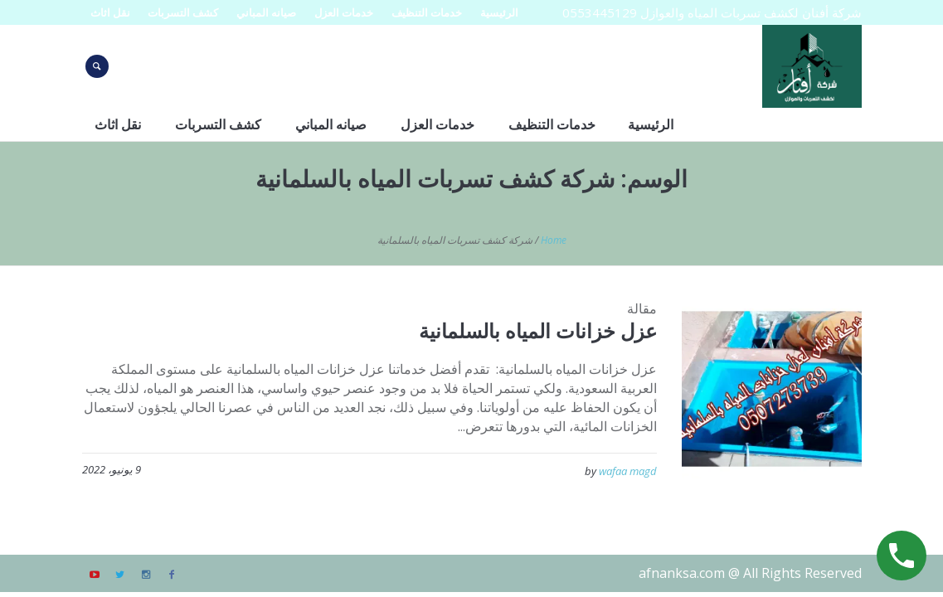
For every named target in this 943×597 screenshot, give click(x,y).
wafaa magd (628, 471)
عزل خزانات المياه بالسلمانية (538, 330)
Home (553, 240)
